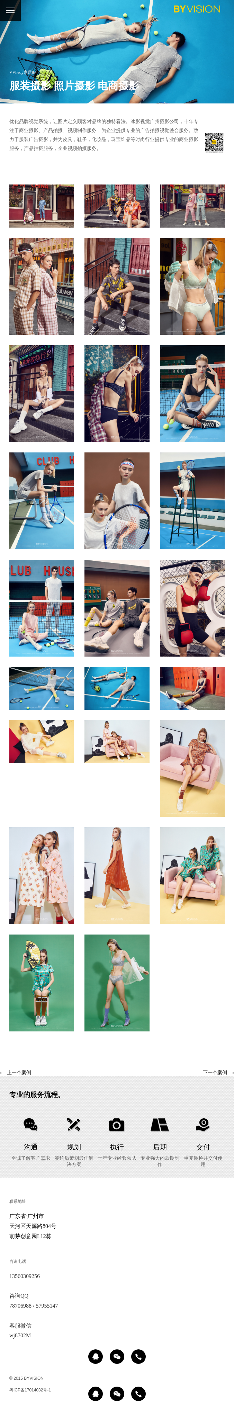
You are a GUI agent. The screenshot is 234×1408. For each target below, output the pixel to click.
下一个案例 (215, 1073)
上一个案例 (15, 1073)
